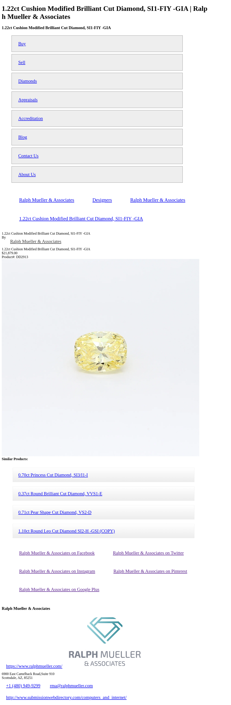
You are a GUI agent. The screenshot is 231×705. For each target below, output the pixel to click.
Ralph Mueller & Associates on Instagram (57, 571)
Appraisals (28, 99)
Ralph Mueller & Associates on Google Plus (59, 589)
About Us (27, 174)
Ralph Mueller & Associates (35, 241)
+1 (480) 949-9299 (23, 685)
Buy (22, 43)
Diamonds (27, 80)
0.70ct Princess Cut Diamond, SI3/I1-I (53, 474)
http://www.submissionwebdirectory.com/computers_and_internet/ (66, 697)
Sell (21, 62)
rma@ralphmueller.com (71, 685)
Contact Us (28, 155)
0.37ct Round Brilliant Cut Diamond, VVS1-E (60, 493)
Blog (22, 136)
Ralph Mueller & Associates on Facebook (57, 552)
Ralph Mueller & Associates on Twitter (148, 552)
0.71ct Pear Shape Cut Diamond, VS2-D (54, 512)
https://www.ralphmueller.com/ (34, 666)
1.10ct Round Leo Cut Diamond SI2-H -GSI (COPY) (66, 530)
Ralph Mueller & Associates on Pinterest (150, 571)
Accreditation (30, 118)
